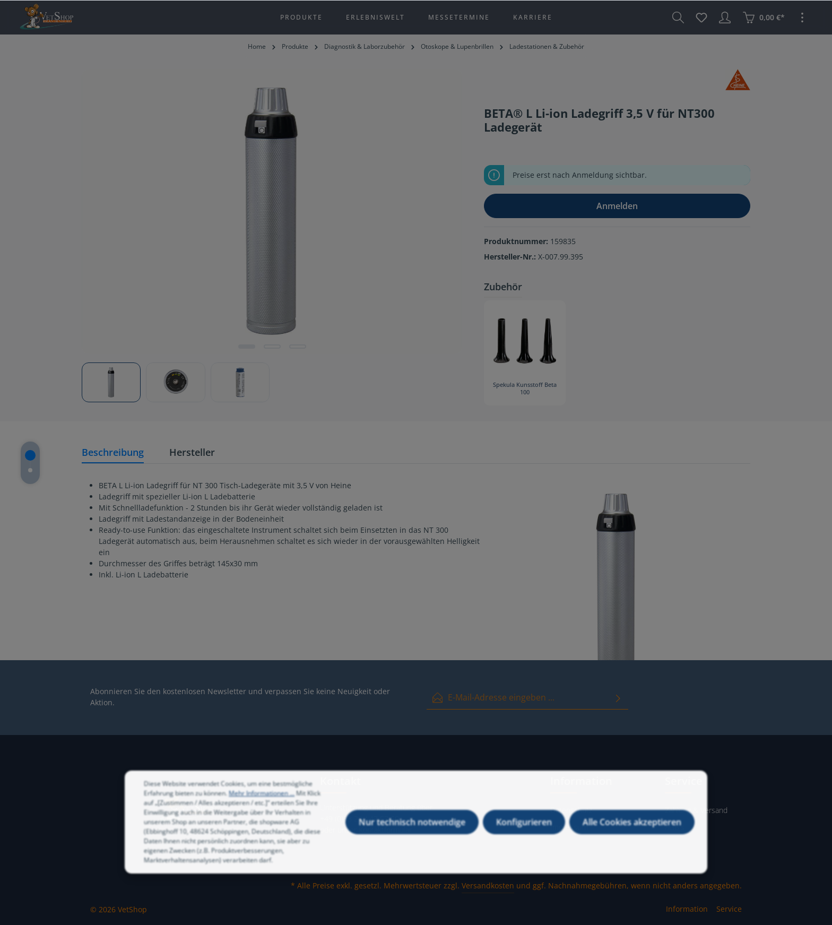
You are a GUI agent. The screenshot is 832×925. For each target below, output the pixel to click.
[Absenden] (618, 698)
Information (687, 909)
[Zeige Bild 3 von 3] (297, 346)
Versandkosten (488, 885)
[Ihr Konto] (724, 17)
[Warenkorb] (764, 17)
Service (729, 909)
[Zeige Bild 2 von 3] (272, 346)
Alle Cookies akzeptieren (632, 830)
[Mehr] (802, 17)
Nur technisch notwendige (412, 830)
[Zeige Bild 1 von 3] (246, 346)
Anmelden (617, 206)
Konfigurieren (524, 830)
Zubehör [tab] (503, 286)
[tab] (113, 453)
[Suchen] (678, 17)
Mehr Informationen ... (261, 801)
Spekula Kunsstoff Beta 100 (525, 388)
